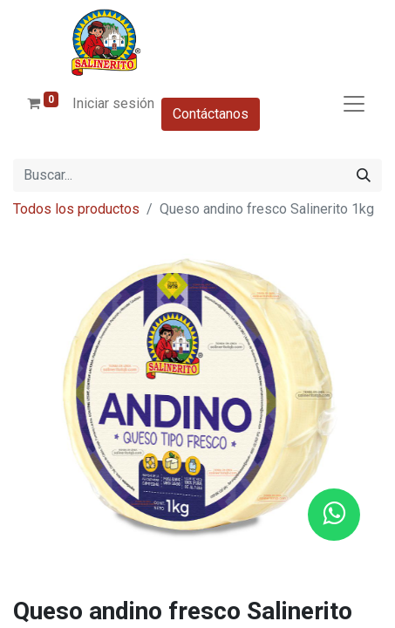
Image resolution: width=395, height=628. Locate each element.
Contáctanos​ (211, 114)
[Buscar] (363, 175)
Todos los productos (76, 209)
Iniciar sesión (113, 103)
